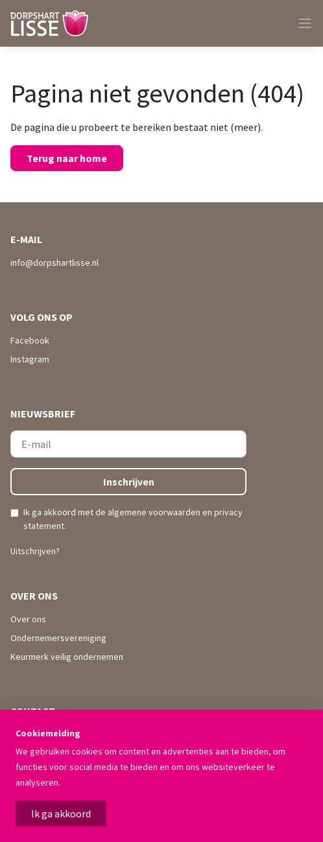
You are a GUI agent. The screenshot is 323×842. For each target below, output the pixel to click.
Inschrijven (128, 481)
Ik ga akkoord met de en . (133, 519)
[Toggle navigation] (300, 23)
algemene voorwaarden (154, 512)
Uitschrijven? (35, 551)
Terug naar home (67, 158)
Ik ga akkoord (61, 813)
